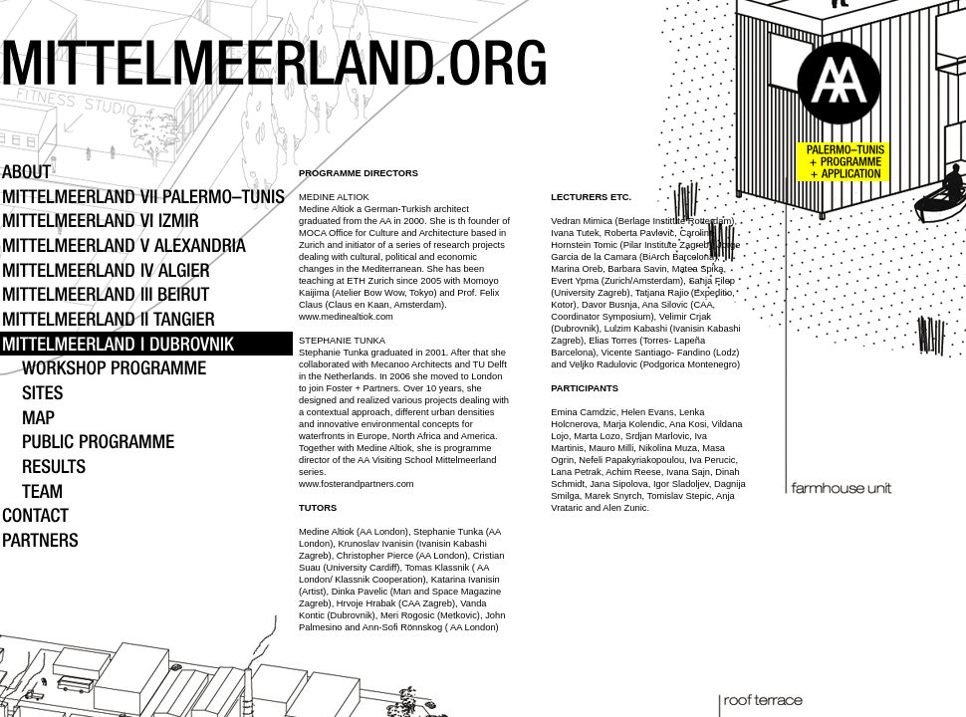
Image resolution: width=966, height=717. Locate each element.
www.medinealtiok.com (346, 317)
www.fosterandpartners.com (356, 484)
